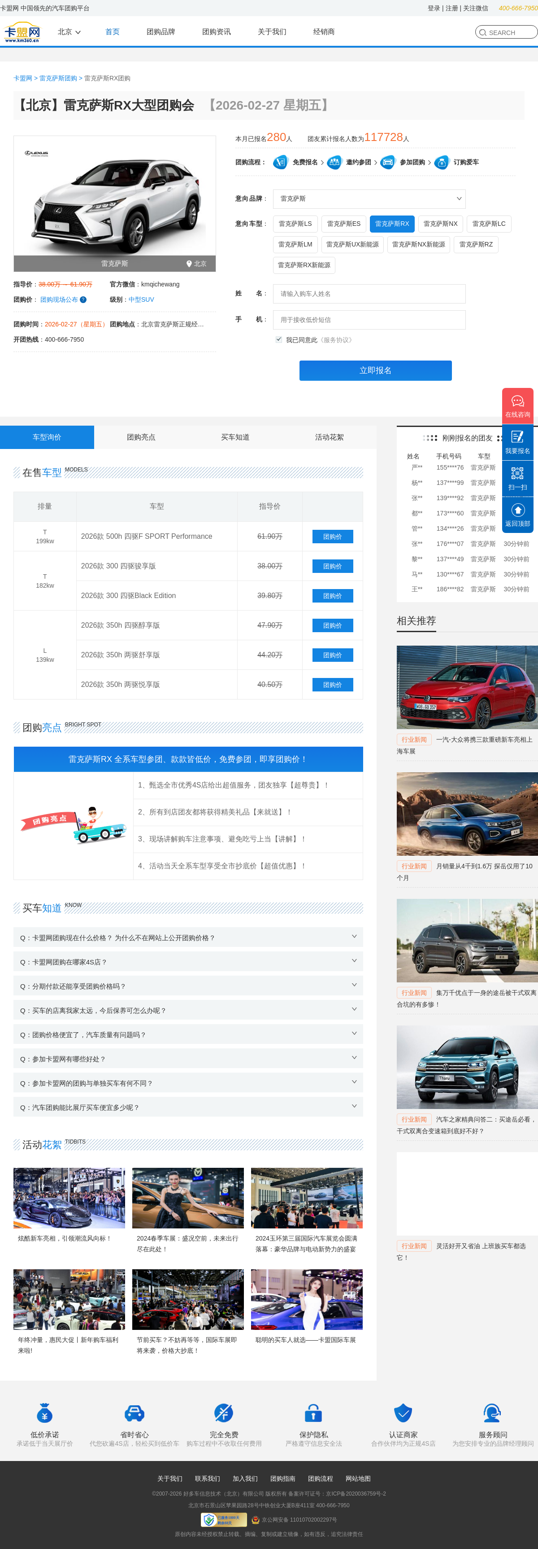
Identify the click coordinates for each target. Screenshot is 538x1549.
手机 (248, 319)
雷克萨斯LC (489, 223)
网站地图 (358, 1478)
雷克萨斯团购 (58, 78)
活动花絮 (329, 437)
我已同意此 (320, 340)
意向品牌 (248, 198)
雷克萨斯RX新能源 (304, 264)
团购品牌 (161, 31)
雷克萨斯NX (440, 223)
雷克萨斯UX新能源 (352, 244)
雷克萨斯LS (295, 223)
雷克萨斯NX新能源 (418, 244)
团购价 (332, 536)
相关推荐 (416, 620)
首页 (112, 31)
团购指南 (282, 1478)
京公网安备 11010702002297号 (295, 1520)
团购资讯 (216, 31)
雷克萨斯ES (344, 223)
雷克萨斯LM (295, 244)
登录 (434, 8)
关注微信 (475, 8)
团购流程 (320, 1478)
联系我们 (207, 1478)
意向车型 (248, 223)
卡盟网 (22, 78)
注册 (452, 8)
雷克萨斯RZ (476, 244)
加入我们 (245, 1478)
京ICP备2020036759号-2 (356, 1494)
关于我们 (272, 31)
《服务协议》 (336, 339)
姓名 (248, 293)
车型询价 (47, 437)
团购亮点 (141, 437)
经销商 (324, 31)
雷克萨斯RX (392, 223)
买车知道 (235, 437)
